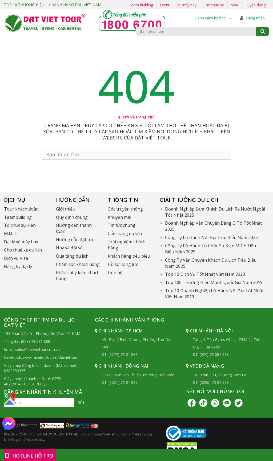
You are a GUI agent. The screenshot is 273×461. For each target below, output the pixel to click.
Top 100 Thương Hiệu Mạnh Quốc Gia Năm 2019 (214, 282)
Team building (141, 4)
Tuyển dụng (255, 4)
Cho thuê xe (213, 4)
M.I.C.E (10, 233)
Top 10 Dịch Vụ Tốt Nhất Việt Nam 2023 (205, 274)
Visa (234, 4)
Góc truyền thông (125, 209)
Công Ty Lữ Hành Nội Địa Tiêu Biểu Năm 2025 (211, 237)
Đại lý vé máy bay (21, 242)
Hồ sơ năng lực (123, 264)
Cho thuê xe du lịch (23, 250)
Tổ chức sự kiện (20, 225)
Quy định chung (72, 217)
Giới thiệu (65, 209)
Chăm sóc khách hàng (78, 264)
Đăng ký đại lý (18, 266)
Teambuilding (18, 217)
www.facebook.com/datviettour (50, 357)
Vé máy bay (186, 4)
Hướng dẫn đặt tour (76, 239)
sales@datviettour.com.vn (37, 349)
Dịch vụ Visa (16, 258)
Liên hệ (115, 272)
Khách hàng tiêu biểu (129, 256)
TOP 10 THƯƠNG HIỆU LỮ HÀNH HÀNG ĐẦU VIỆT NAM (52, 4)
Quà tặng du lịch (72, 256)
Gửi (80, 402)
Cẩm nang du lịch (125, 233)
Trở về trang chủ (137, 117)
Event (165, 4)
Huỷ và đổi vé (69, 248)
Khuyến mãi (119, 217)
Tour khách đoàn (21, 209)
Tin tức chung (121, 225)
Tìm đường (9, 403)
